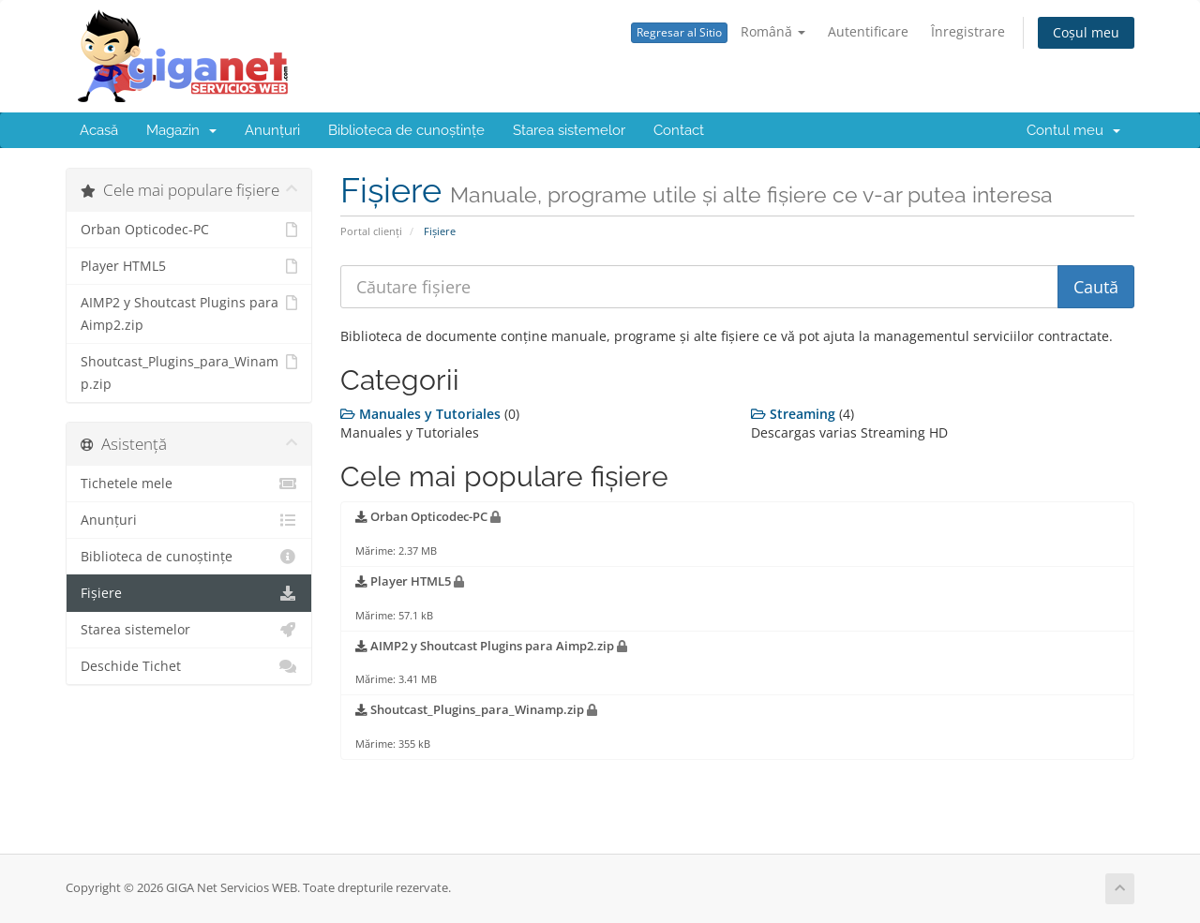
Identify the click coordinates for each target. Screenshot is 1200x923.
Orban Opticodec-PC (189, 229)
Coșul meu (1086, 32)
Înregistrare (968, 31)
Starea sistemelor (569, 130)
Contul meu (1073, 130)
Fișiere (189, 593)
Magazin (181, 130)
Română (773, 31)
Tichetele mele (189, 483)
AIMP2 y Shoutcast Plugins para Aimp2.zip (189, 312)
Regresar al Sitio (679, 32)
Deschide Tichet (189, 666)
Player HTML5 (189, 266)
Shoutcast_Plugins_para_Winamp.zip (189, 371)
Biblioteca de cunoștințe (406, 130)
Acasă (99, 130)
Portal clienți (371, 231)
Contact (678, 130)
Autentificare (868, 31)
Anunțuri (272, 130)
